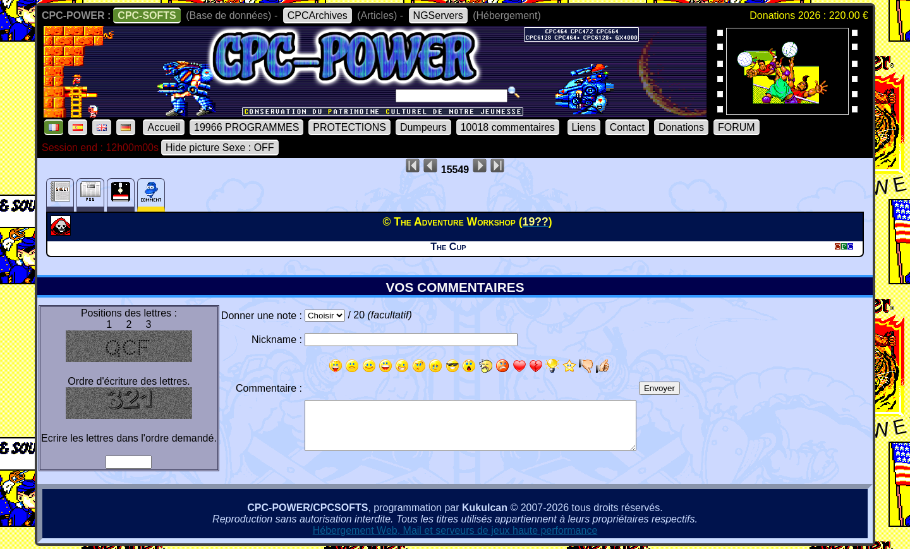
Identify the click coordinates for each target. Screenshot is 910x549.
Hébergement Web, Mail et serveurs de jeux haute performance (455, 530)
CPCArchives (318, 15)
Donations (681, 127)
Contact (627, 127)
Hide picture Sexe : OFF (220, 147)
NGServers (438, 15)
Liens (584, 127)
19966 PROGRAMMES (246, 127)
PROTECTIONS (349, 127)
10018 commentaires (508, 127)
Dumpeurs (423, 127)
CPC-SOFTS (147, 15)
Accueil (163, 127)
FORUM (736, 127)
